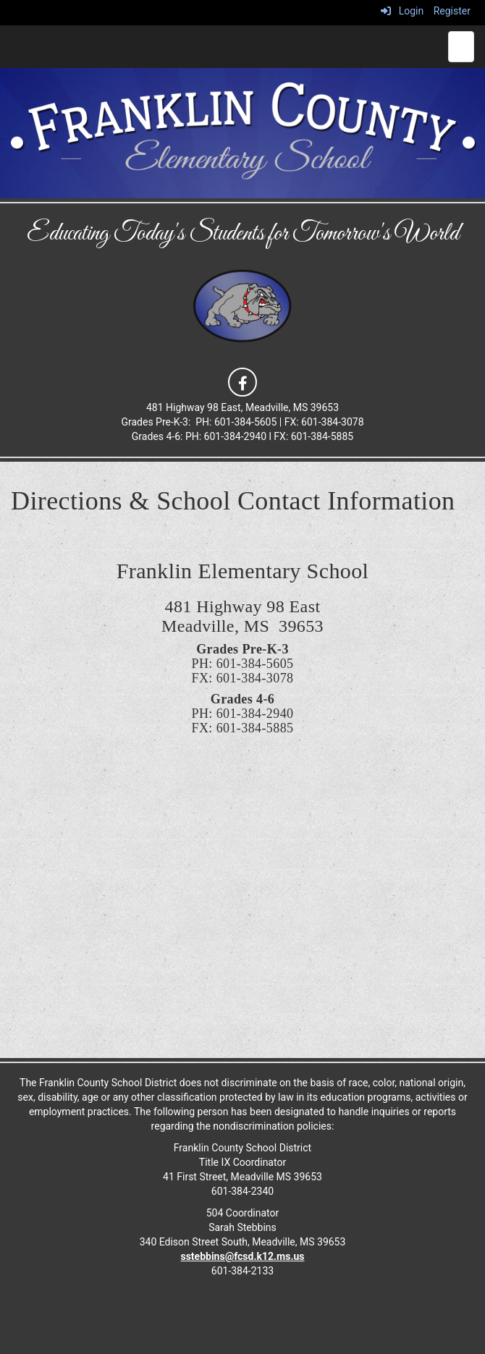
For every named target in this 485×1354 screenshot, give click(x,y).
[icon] (242, 380)
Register (452, 11)
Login (402, 11)
